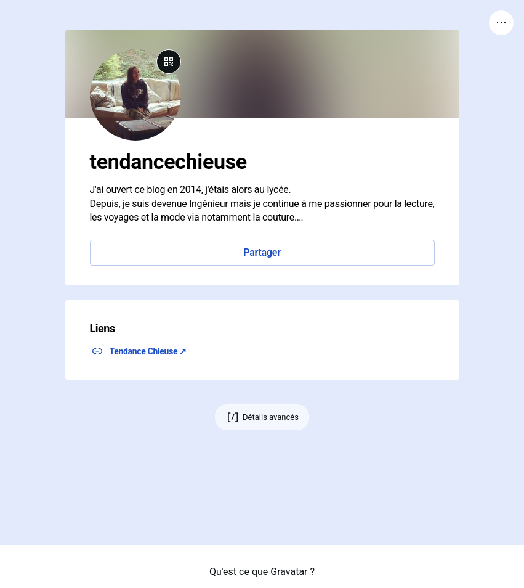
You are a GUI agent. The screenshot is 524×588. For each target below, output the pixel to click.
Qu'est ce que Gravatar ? (262, 572)
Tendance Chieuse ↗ (148, 351)
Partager (261, 252)
